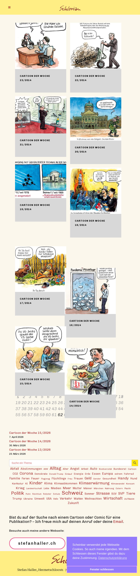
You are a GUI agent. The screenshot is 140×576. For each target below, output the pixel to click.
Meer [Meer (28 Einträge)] (67, 488)
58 (36, 414)
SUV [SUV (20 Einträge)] (114, 493)
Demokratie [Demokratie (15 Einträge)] (41, 473)
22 (36, 402)
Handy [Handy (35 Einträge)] (123, 478)
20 (24, 402)
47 (78, 408)
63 (66, 414)
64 (72, 414)
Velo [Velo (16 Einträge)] (55, 498)
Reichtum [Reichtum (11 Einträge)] (36, 494)
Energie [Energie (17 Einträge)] (78, 473)
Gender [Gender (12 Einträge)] (97, 478)
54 (120, 408)
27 (66, 402)
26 (60, 402)
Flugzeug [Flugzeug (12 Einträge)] (45, 478)
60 (48, 414)
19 (18, 402)
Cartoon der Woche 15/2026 (30, 432)
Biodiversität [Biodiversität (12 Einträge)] (105, 469)
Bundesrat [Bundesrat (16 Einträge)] (120, 468)
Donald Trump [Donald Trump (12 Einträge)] (56, 473)
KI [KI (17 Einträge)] (26, 483)
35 (114, 402)
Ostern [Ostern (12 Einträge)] (119, 488)
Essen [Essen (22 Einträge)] (96, 473)
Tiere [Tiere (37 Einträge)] (130, 493)
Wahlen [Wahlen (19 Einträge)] (78, 498)
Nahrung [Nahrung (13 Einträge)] (109, 488)
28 (72, 402)
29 (78, 402)
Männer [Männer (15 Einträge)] (87, 488)
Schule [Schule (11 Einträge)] (56, 494)
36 (120, 402)
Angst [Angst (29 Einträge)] (74, 468)
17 (114, 396)
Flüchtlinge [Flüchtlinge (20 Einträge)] (59, 478)
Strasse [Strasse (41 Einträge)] (103, 493)
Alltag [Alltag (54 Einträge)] (55, 468)
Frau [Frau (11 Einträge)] (70, 478)
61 (54, 414)
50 (96, 408)
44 (60, 408)
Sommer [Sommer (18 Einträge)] (89, 493)
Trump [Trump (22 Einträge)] (17, 498)
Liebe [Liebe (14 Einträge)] (46, 488)
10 (72, 396)
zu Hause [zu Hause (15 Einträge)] (129, 498)
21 (30, 402)
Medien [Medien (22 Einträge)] (56, 488)
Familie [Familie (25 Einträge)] (14, 478)
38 (24, 408)
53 (114, 408)
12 (84, 396)
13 (90, 396)
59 (42, 414)
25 (54, 402)
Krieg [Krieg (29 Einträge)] (20, 488)
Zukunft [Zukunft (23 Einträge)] (73, 503)
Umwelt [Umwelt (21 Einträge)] (39, 498)
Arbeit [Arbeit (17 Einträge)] (84, 468)
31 (90, 402)
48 (84, 408)
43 (54, 408)
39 (30, 408)
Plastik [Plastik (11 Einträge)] (127, 488)
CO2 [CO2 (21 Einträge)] (15, 473)
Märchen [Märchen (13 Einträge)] (98, 488)
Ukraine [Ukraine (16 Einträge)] (28, 498)
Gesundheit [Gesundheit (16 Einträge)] (109, 478)
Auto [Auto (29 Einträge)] (93, 468)
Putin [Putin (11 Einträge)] (28, 494)
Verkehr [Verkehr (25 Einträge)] (66, 498)
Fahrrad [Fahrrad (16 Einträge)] (129, 473)
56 (24, 414)
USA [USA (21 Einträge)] (49, 498)
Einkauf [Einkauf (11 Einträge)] (68, 474)
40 (36, 408)
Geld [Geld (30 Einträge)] (88, 478)
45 (66, 408)
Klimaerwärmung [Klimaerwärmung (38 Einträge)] (94, 483)
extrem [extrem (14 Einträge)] (118, 473)
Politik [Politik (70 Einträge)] (17, 493)
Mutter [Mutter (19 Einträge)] (77, 488)
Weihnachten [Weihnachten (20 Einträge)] (93, 498)
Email (118, 521)
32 (96, 402)
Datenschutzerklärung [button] (112, 558)
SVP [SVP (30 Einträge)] (121, 493)
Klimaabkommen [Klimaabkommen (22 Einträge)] (65, 483)
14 (96, 396)
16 (108, 396)
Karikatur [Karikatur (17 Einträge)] (17, 483)
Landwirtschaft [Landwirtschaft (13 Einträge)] (34, 488)
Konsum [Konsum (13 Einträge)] (130, 483)
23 (42, 402)
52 (108, 408)
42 (48, 408)
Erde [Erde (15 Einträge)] (87, 473)
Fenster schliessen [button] (102, 569)
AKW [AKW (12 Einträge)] (45, 469)
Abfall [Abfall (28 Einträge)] (14, 468)
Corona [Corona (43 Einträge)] (26, 473)
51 (102, 408)
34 (108, 402)
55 (18, 414)
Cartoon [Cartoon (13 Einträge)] (132, 469)
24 (48, 402)
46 (72, 408)
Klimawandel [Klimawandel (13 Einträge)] (117, 483)
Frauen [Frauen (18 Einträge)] (78, 478)
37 (18, 408)
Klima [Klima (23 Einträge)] (48, 483)
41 (42, 408)
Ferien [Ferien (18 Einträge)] (26, 478)
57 (30, 414)
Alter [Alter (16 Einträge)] (65, 468)
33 (102, 402)
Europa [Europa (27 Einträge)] (107, 473)
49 (90, 408)
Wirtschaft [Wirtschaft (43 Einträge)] (113, 498)
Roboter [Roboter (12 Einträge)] (47, 493)
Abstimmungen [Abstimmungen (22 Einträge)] (31, 468)
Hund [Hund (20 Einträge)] (133, 478)
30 (84, 402)
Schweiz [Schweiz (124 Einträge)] (72, 492)
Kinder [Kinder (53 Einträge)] (36, 483)
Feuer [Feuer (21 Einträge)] (35, 478)
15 (102, 396)
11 (78, 396)
